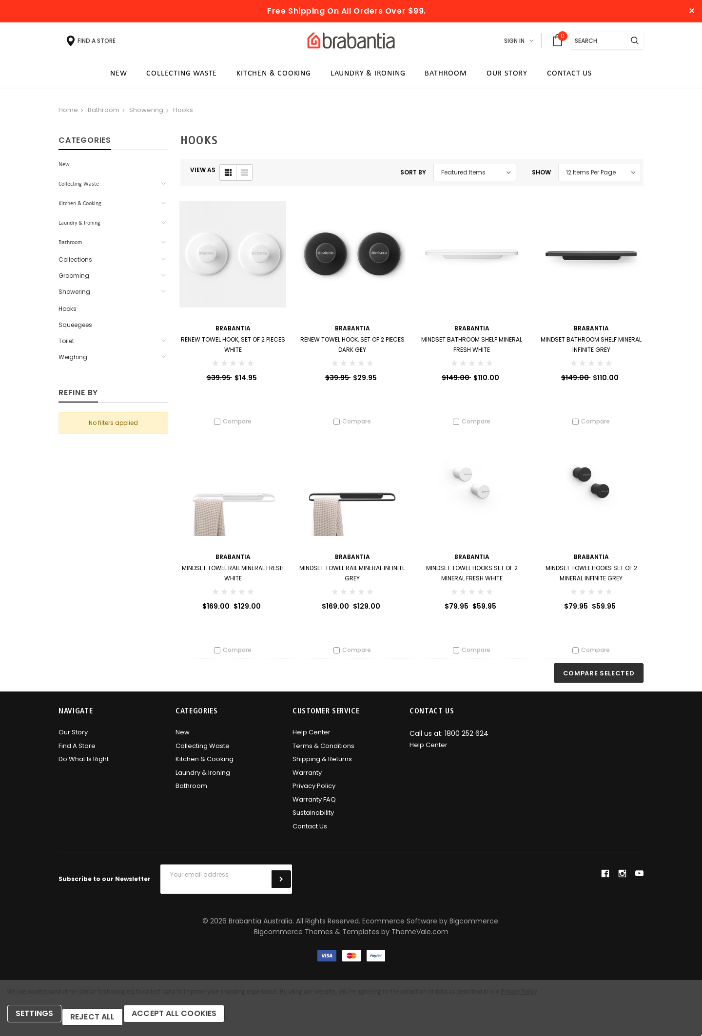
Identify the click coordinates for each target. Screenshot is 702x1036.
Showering (146, 113)
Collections (75, 263)
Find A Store (77, 752)
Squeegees (75, 328)
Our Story (73, 739)
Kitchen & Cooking (79, 207)
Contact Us (309, 832)
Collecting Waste (78, 188)
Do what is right (83, 765)
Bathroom (103, 113)
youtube (639, 880)
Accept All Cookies (191, 1020)
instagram (622, 880)
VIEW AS (202, 173)
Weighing (72, 360)
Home (68, 113)
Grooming (73, 279)
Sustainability (313, 819)
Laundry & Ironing (79, 227)
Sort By (413, 176)
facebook (605, 880)
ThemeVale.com (419, 938)
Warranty (307, 779)
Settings (38, 1020)
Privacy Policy (313, 792)
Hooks (183, 113)
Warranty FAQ (314, 805)
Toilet (66, 344)
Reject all (102, 1020)
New (64, 168)
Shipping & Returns (322, 765)
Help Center (311, 739)
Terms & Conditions (323, 752)
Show (541, 176)
